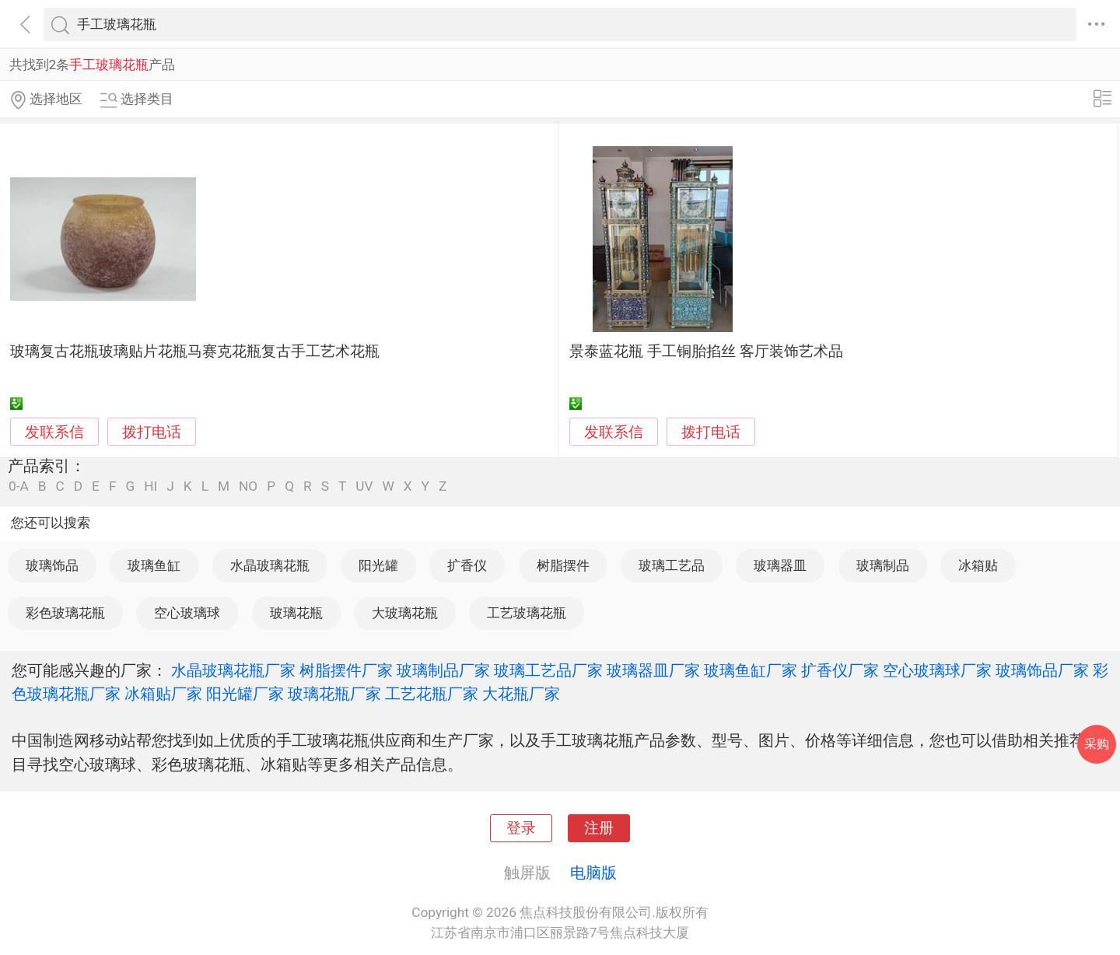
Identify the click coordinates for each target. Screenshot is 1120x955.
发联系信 (54, 432)
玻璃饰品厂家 (1042, 670)
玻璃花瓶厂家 (334, 693)
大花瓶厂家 (521, 693)
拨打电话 (151, 432)
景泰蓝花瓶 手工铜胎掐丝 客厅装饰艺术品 (705, 351)
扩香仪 (467, 565)
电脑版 (593, 872)
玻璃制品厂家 (443, 670)
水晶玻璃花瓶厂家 (233, 670)
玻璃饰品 (52, 565)
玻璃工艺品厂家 (548, 670)
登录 (521, 828)
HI (150, 486)
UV (364, 486)
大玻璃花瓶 (405, 613)
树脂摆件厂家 (346, 670)
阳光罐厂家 (245, 693)
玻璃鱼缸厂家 (750, 670)
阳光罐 (378, 565)
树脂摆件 (563, 565)
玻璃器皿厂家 (653, 670)
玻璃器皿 (780, 565)
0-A (19, 486)
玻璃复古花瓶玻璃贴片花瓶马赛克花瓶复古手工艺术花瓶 (195, 351)
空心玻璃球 (187, 613)
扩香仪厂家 (840, 670)
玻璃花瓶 (296, 613)
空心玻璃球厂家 (937, 670)
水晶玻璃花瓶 (270, 565)
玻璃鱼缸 (154, 565)
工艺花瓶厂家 (431, 693)
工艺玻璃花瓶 (526, 613)
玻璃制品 (882, 565)
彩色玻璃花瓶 (65, 613)
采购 (1096, 743)
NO (248, 486)
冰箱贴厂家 (163, 693)
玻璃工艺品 (672, 565)
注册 (599, 828)
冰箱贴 (978, 565)
